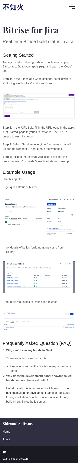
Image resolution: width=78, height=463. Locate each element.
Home (6, 431)
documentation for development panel (30, 392)
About (6, 439)
